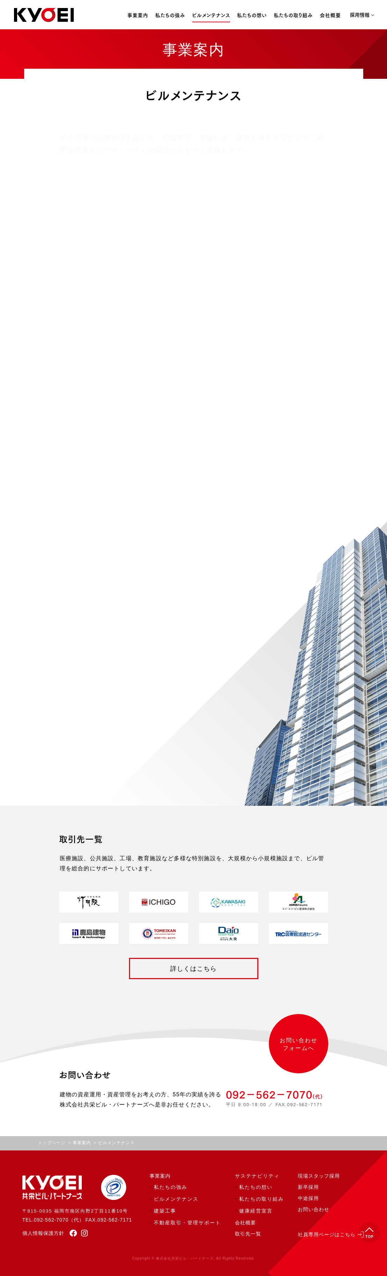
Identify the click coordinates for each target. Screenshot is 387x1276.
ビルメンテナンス (211, 15)
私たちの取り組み (293, 15)
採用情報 (360, 15)
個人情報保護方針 (43, 1233)
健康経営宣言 (256, 1211)
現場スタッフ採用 (319, 1176)
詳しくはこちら (193, 969)
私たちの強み (170, 15)
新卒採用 (308, 1187)
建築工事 (165, 1211)
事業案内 (137, 15)
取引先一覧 (248, 1234)
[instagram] (82, 1233)
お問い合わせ (313, 1209)
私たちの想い (252, 15)
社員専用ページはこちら (327, 1234)
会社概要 (330, 15)
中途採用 (308, 1198)
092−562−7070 (274, 1094)
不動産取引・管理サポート (187, 1223)
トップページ (51, 1143)
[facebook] (70, 1233)
